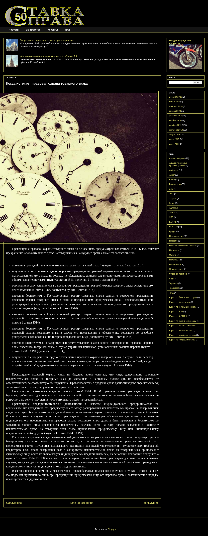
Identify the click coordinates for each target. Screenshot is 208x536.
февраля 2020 (176, 106)
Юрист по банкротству (179, 302)
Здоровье (173, 208)
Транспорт (174, 288)
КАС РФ (173, 222)
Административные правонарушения (178, 164)
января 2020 (175, 111)
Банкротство (33, 29)
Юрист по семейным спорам (182, 335)
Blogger (112, 529)
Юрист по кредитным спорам (182, 321)
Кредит (172, 231)
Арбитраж (173, 170)
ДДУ (171, 189)
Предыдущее (150, 502)
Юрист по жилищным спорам (182, 307)
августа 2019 (175, 134)
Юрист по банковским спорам (183, 297)
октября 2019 (175, 125)
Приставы (173, 260)
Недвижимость (176, 236)
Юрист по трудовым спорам (182, 340)
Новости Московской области (183, 246)
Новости (14, 29)
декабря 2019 (175, 116)
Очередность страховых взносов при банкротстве (47, 40)
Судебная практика (178, 274)
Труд (67, 29)
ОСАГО (172, 255)
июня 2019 (174, 144)
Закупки (173, 198)
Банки (172, 179)
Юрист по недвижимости (180, 330)
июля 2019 (174, 139)
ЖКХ (171, 194)
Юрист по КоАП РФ (178, 316)
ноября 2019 (175, 120)
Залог (172, 203)
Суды (171, 278)
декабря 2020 (175, 97)
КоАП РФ (173, 227)
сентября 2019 (176, 130)
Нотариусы (174, 250)
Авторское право (177, 158)
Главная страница (81, 502)
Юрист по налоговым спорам (182, 326)
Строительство (176, 269)
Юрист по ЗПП (176, 311)
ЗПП (171, 217)
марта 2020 (174, 101)
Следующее (14, 502)
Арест (172, 175)
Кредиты (53, 29)
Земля (172, 212)
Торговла (173, 283)
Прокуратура (175, 264)
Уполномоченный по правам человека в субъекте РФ (48, 56)
